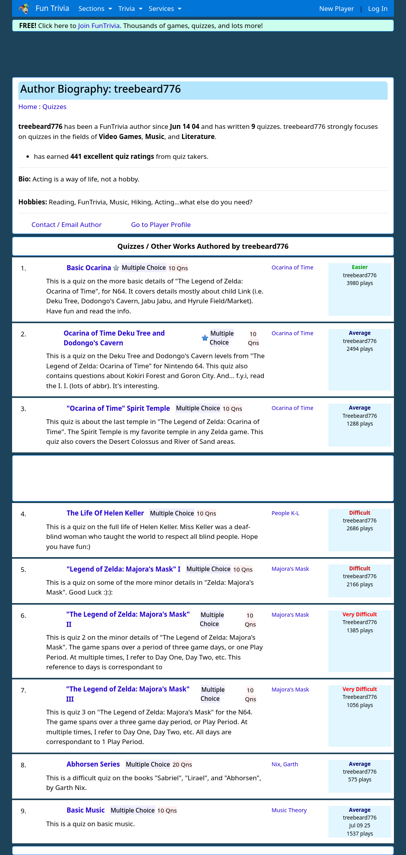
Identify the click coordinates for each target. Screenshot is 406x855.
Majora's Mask (290, 568)
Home (27, 106)
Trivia (127, 8)
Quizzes (54, 106)
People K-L (285, 513)
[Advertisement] (203, 52)
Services (162, 8)
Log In (378, 8)
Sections (92, 8)
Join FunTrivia (99, 25)
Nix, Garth (285, 764)
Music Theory (289, 810)
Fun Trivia (43, 8)
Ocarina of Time (292, 267)
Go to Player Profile (161, 224)
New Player (336, 8)
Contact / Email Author (67, 224)
